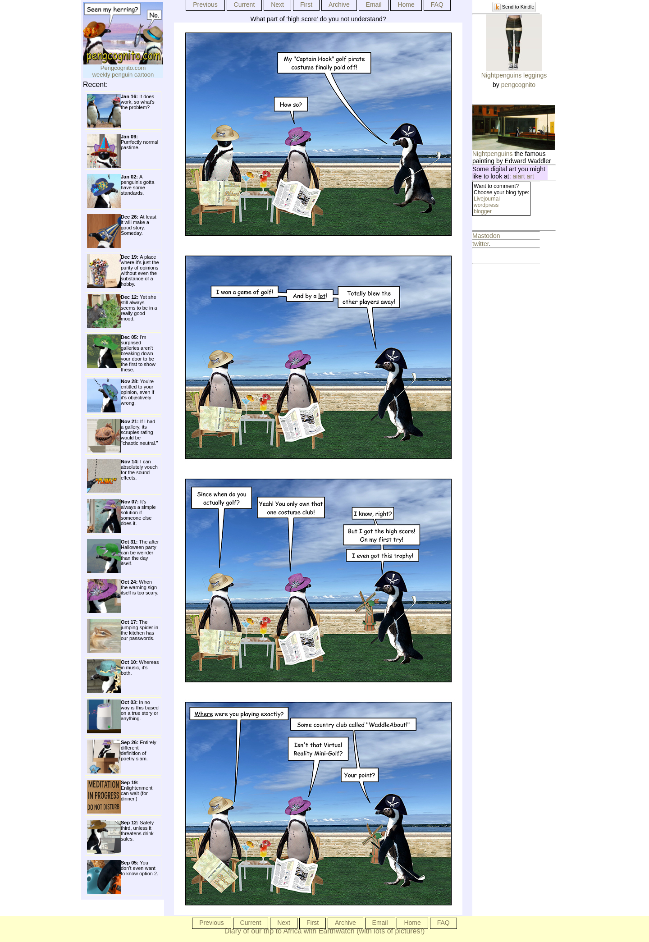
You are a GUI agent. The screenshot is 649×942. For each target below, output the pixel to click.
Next (277, 4)
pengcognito (518, 84)
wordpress (486, 205)
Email (374, 4)
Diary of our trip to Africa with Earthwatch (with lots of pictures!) (324, 931)
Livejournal (487, 199)
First (306, 4)
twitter (480, 243)
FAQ (437, 4)
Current (244, 4)
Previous (205, 4)
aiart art (523, 176)
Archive (339, 4)
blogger (483, 211)
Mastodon (486, 235)
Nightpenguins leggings (514, 75)
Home (406, 4)
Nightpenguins (492, 153)
